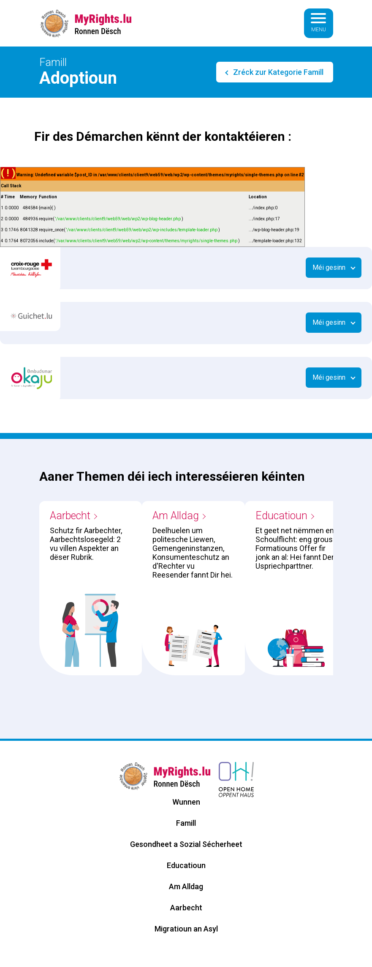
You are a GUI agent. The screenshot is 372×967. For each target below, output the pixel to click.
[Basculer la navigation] (318, 23)
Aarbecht (70, 516)
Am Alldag (175, 516)
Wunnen (186, 801)
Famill (186, 823)
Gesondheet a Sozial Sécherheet (186, 844)
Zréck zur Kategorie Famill (277, 72)
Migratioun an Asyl (186, 928)
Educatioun (281, 516)
